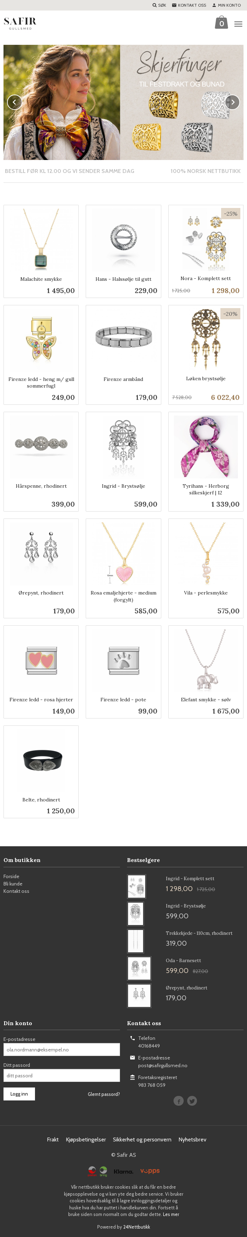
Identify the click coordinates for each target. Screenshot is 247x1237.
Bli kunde (12, 883)
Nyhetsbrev (192, 1139)
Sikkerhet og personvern (142, 1139)
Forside (11, 876)
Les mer (171, 1214)
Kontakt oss (16, 891)
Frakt (53, 1139)
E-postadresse (19, 1039)
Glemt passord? (104, 1094)
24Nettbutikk (136, 1226)
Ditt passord (16, 1065)
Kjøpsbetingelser (86, 1139)
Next (239, 100)
